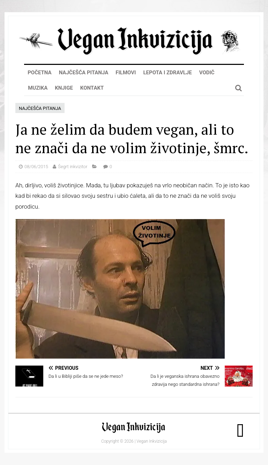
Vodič (207, 72)
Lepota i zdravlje (167, 72)
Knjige (64, 88)
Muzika (37, 88)
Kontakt (92, 88)
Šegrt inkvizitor (72, 166)
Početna (40, 72)
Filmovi (126, 72)
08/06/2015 (36, 166)
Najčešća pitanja (84, 72)
